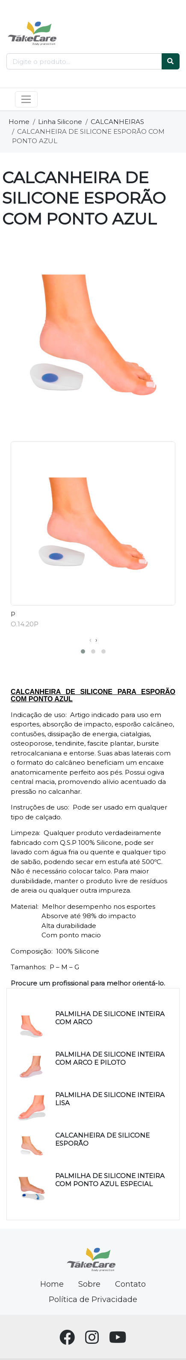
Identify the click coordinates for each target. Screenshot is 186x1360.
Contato (130, 1284)
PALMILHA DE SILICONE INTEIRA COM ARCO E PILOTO (110, 1058)
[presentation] (90, 640)
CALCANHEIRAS (117, 122)
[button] (83, 651)
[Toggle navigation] (26, 99)
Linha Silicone (60, 122)
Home (19, 122)
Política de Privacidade (93, 1299)
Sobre (89, 1284)
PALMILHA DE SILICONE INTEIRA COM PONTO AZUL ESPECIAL (110, 1180)
